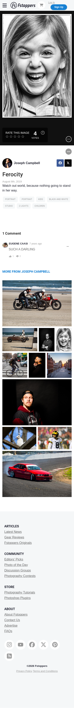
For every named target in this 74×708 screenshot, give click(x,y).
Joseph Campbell (27, 163)
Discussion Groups (17, 570)
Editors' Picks (13, 559)
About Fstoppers (15, 614)
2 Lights (23, 206)
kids (40, 199)
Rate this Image (17, 132)
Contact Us (12, 620)
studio (9, 206)
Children (40, 206)
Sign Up (58, 7)
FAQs (8, 631)
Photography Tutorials (19, 592)
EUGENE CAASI (18, 243)
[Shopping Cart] (41, 5)
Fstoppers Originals (18, 542)
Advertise (11, 625)
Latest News (13, 531)
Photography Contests (20, 576)
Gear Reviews (14, 537)
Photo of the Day (16, 565)
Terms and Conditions (45, 671)
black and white (58, 199)
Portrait (10, 199)
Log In (51, 2)
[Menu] (4, 5)
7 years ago (35, 243)
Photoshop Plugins (17, 598)
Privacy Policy (24, 671)
